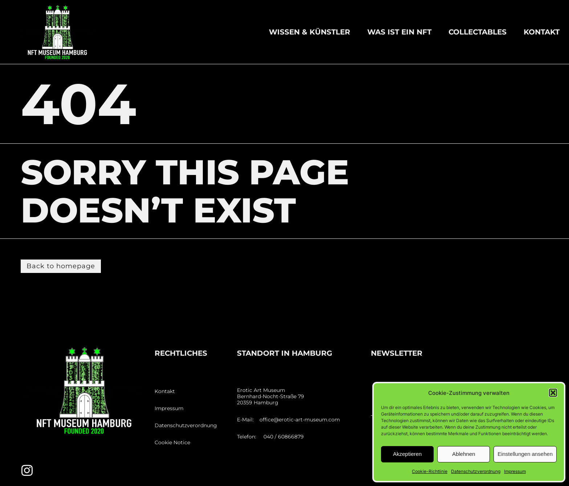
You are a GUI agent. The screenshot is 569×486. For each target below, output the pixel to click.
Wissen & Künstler (309, 32)
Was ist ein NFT (399, 32)
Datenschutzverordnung (475, 471)
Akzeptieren (407, 454)
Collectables (478, 32)
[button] (553, 392)
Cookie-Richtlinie (429, 471)
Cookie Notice (172, 442)
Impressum (515, 471)
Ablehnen (463, 454)
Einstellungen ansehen (525, 454)
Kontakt (542, 32)
